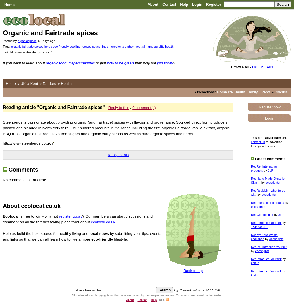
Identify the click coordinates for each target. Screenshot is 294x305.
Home (9, 5)
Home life (225, 92)
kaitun (255, 263)
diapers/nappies (81, 63)
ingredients (116, 46)
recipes (86, 46)
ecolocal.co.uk (103, 222)
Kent (34, 83)
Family (252, 92)
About (153, 4)
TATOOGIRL (259, 227)
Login (197, 4)
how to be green (120, 63)
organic (16, 46)
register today (70, 216)
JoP (270, 170)
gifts (161, 46)
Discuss (281, 92)
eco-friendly (61, 46)
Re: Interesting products (267, 202)
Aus (270, 67)
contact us (258, 142)
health (169, 46)
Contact (169, 4)
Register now (270, 107)
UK (254, 67)
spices (38, 46)
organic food (56, 63)
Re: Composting (262, 214)
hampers (152, 46)
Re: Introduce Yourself (266, 223)
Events (265, 92)
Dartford (49, 83)
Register (213, 4)
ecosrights (273, 182)
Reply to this (118, 107)
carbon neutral (135, 46)
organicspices (27, 41)
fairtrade (28, 46)
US (261, 67)
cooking (75, 46)
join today (165, 63)
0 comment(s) (144, 107)
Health (239, 92)
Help (184, 4)
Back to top (193, 270)
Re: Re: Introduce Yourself (269, 247)
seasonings (100, 46)
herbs (48, 46)
